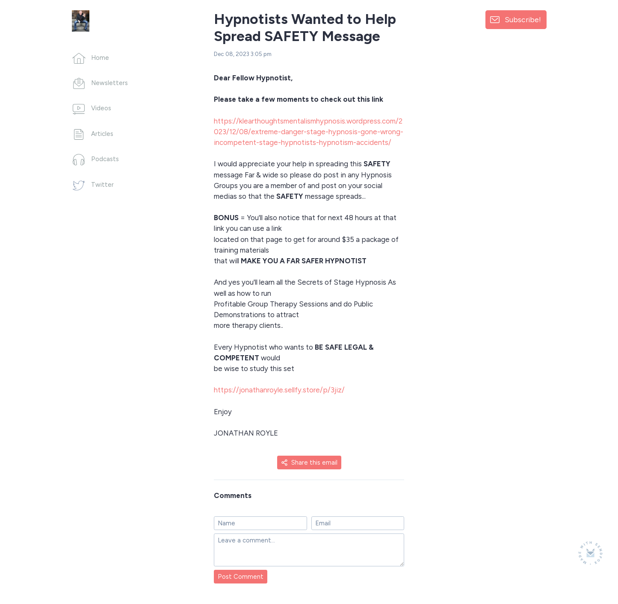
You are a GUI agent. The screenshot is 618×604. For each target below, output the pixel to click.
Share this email (309, 462)
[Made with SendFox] (590, 553)
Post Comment (240, 576)
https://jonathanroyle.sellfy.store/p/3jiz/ (279, 390)
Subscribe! (523, 19)
